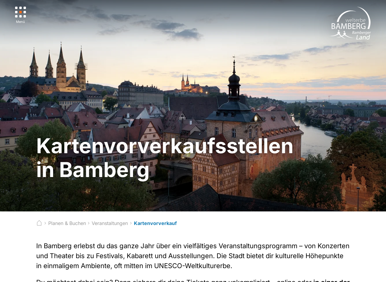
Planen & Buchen (67, 223)
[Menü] (20, 15)
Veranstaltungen (110, 223)
